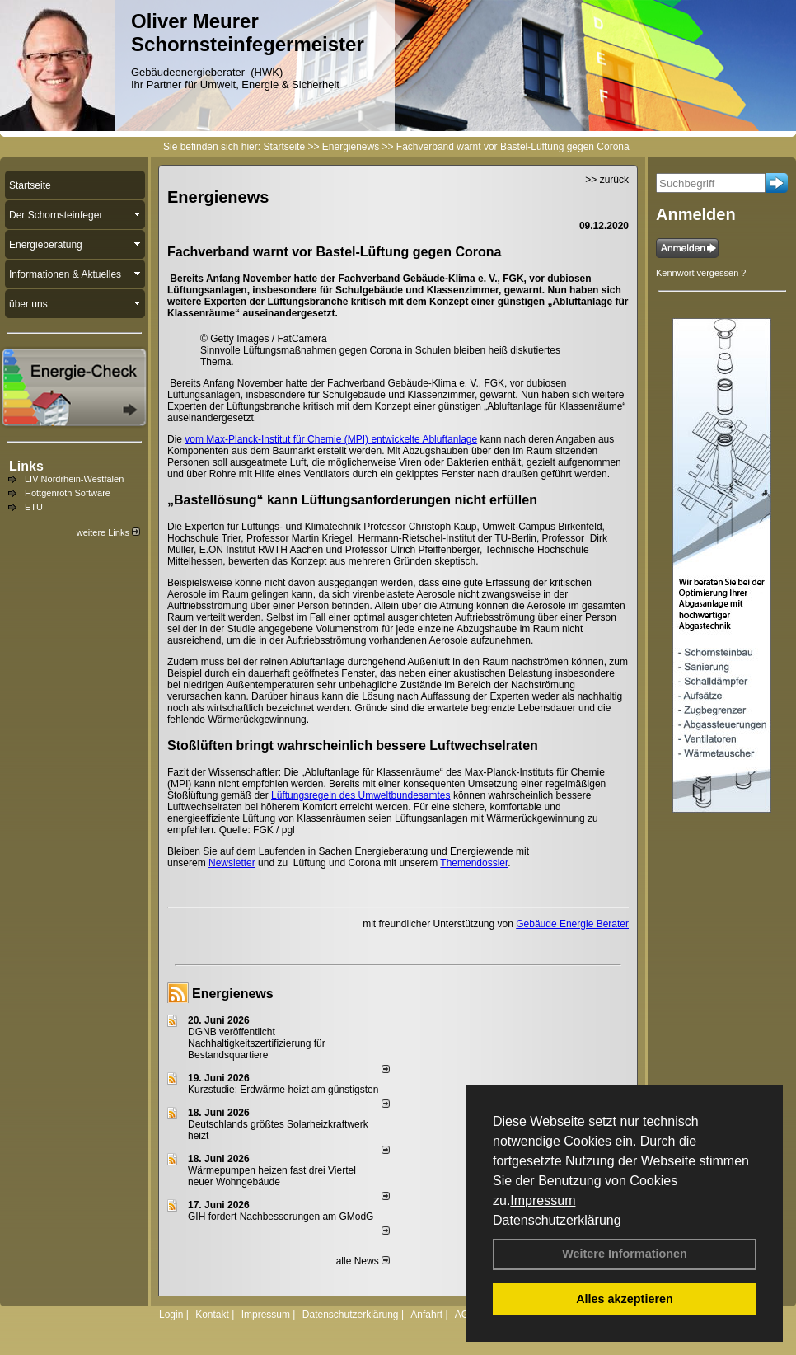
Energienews (233, 994)
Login (171, 1314)
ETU (34, 507)
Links (26, 466)
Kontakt (212, 1314)
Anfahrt (426, 1314)
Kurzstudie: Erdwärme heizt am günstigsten (283, 1089)
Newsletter (231, 863)
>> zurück (607, 179)
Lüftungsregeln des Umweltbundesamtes (360, 795)
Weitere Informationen (624, 1253)
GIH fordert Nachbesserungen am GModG (280, 1216)
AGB (465, 1314)
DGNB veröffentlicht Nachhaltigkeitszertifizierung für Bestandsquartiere (256, 1043)
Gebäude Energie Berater (572, 924)
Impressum (542, 1200)
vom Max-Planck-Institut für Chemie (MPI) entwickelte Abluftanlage (331, 439)
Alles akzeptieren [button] (624, 1299)
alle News (363, 1261)
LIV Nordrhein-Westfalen (74, 479)
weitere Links (108, 532)
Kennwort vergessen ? (701, 273)
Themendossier (474, 863)
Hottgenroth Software (67, 493)
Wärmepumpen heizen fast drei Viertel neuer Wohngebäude (272, 1176)
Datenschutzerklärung (557, 1220)
